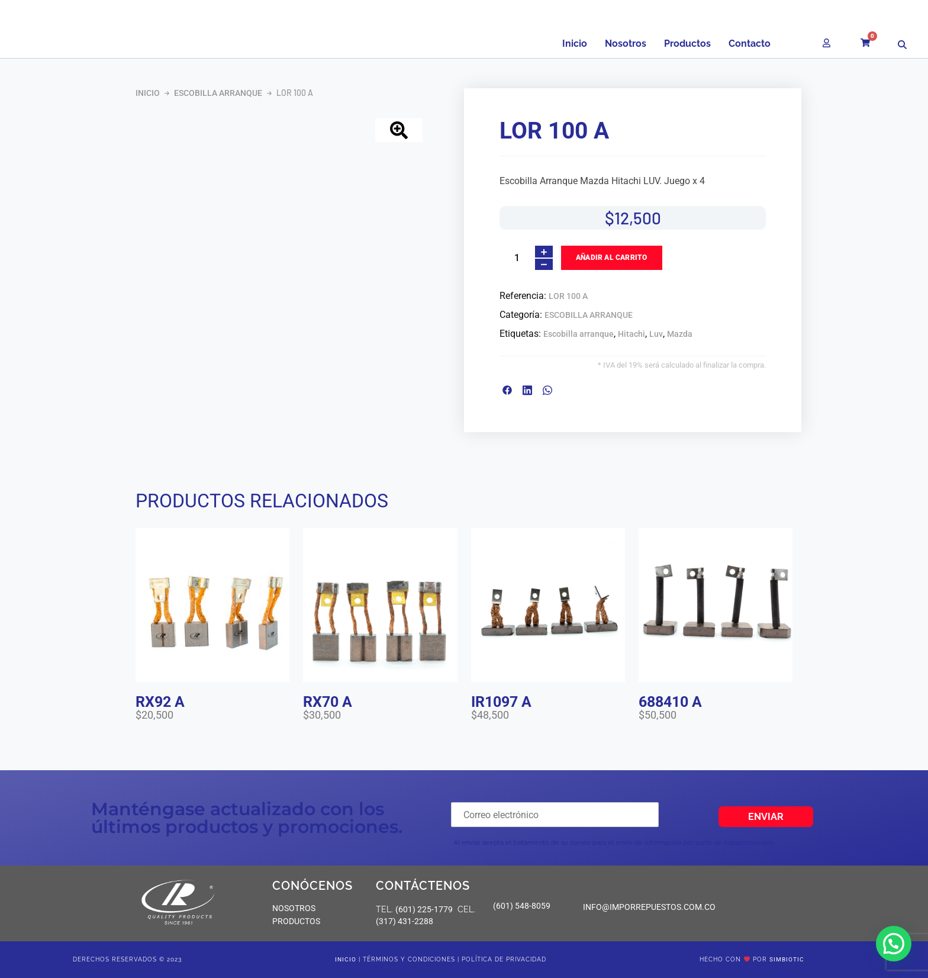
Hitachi (631, 334)
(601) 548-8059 (521, 906)
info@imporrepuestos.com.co (649, 907)
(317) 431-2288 (404, 921)
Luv (656, 334)
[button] (893, 943)
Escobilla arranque (578, 334)
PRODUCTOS (296, 921)
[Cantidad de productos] (517, 257)
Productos (687, 43)
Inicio (574, 43)
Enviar (766, 816)
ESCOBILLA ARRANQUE (218, 93)
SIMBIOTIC (786, 959)
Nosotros (625, 43)
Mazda (679, 334)
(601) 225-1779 (424, 909)
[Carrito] (869, 39)
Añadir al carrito (611, 257)
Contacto (750, 43)
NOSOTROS (293, 908)
